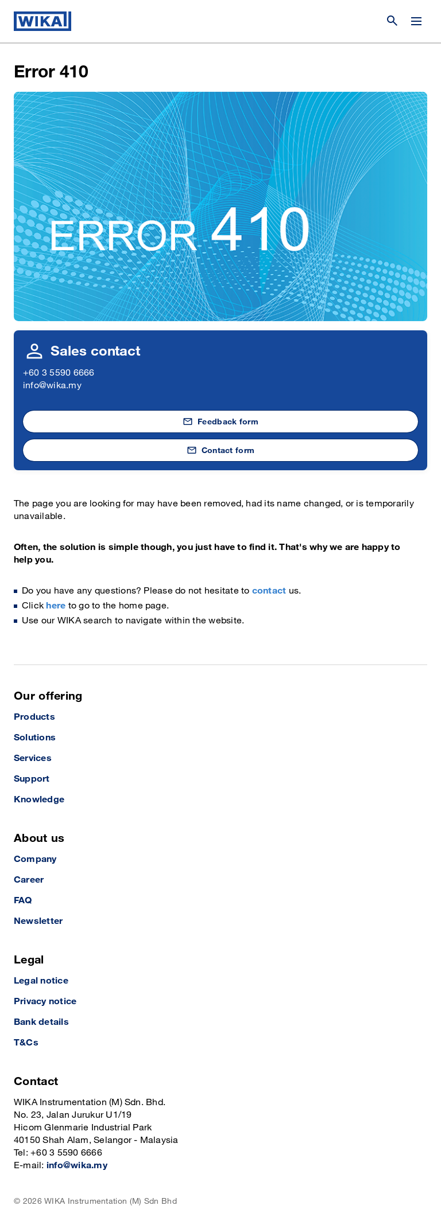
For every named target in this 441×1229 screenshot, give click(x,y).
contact (269, 591)
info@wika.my (52, 385)
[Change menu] (416, 21)
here (55, 605)
